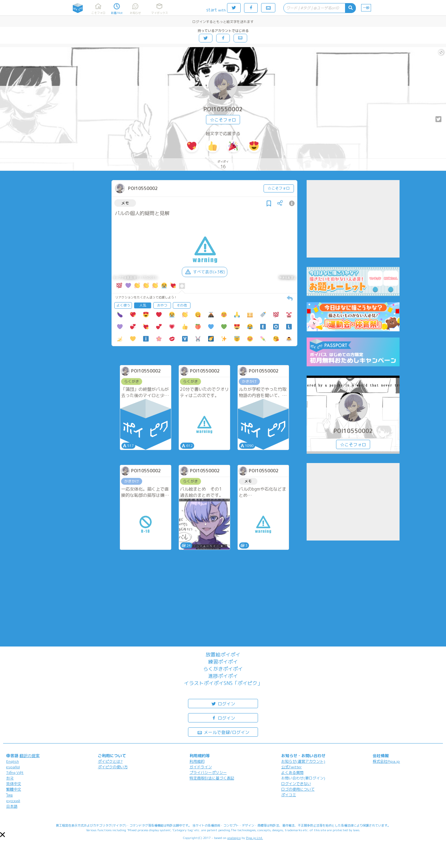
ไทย (9, 795)
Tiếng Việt (15, 772)
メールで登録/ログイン (223, 732)
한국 (10, 778)
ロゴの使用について (298, 789)
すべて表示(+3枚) (204, 272)
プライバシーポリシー (208, 772)
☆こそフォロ (223, 120)
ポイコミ (288, 794)
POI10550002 (223, 109)
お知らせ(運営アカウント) (303, 761)
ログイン (223, 703)
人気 (142, 305)
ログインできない (296, 783)
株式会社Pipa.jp (386, 761)
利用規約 (197, 761)
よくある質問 (292, 772)
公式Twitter (291, 767)
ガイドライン (201, 767)
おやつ (162, 305)
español (13, 767)
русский (13, 800)
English (12, 761)
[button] (2, 834)
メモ (125, 203)
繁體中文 (13, 789)
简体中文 (13, 783)
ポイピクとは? (110, 761)
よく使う (123, 305)
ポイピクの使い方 (113, 767)
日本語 (11, 806)
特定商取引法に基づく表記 (212, 778)
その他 (182, 305)
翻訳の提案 (30, 755)
